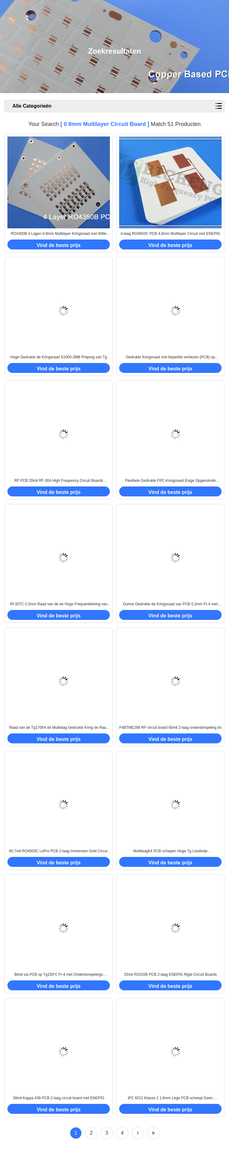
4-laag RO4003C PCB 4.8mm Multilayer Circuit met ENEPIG (170, 233)
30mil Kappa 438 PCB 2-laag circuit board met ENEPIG (58, 1098)
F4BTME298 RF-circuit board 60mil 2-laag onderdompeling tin (170, 727)
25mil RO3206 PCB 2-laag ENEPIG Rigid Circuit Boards (170, 974)
